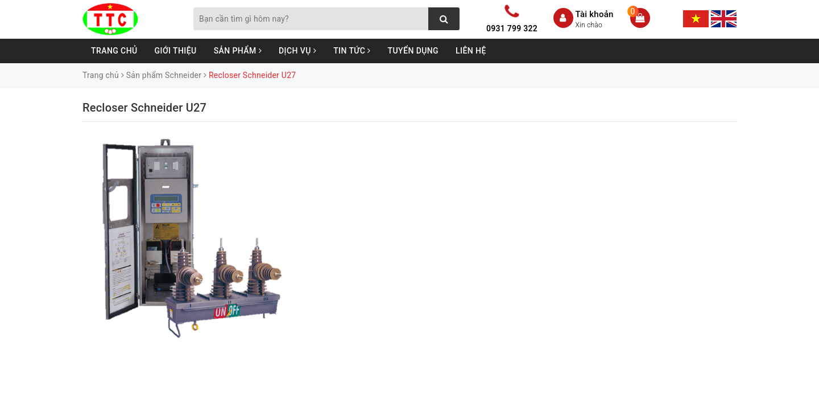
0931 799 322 (511, 28)
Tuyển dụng (413, 50)
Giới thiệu (176, 50)
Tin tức (351, 50)
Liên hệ (471, 50)
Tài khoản (595, 14)
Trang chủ (114, 50)
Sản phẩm (238, 50)
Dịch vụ (297, 50)
